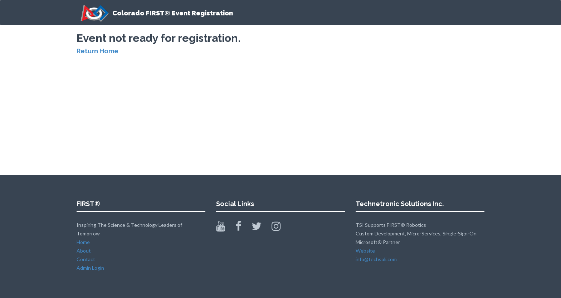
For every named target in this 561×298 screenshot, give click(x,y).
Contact (86, 259)
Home (83, 242)
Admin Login (90, 268)
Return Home (97, 51)
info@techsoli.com (376, 259)
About (84, 251)
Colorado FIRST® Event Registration (155, 13)
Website (365, 251)
